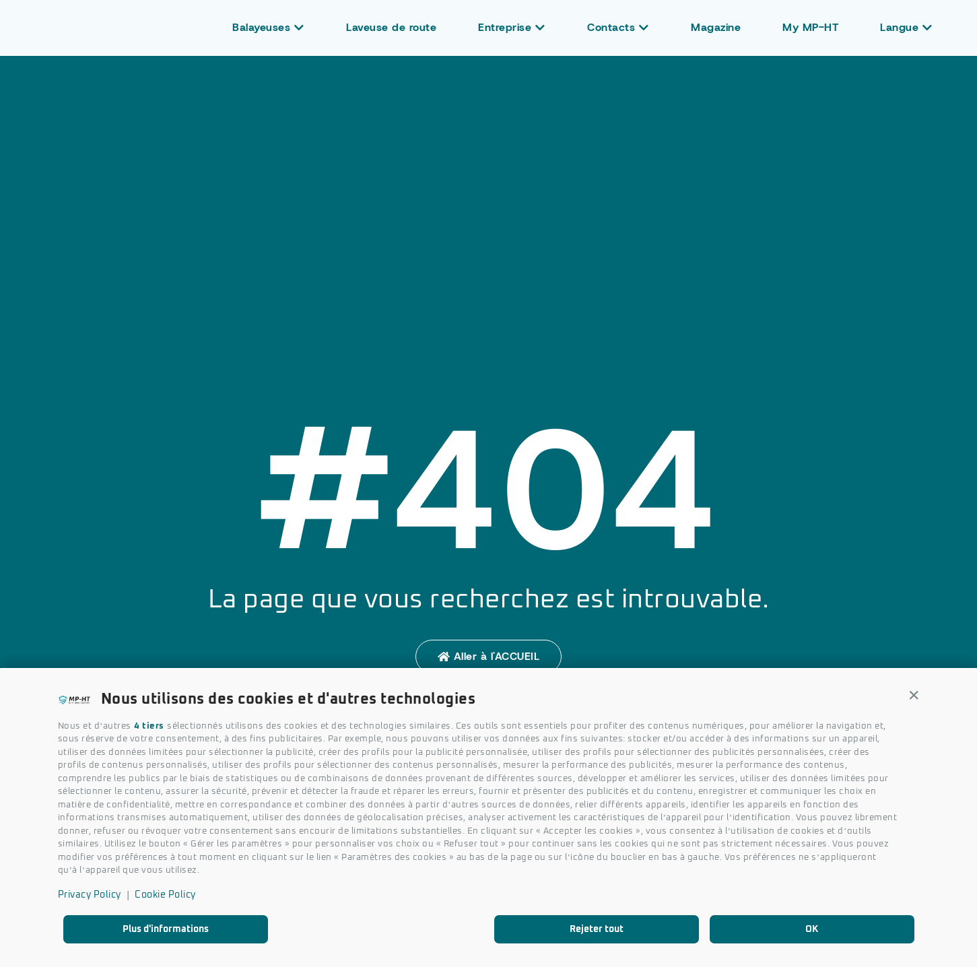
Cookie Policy (165, 895)
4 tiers (149, 726)
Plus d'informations (166, 929)
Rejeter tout (597, 929)
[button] (914, 696)
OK (811, 929)
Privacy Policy (89, 895)
